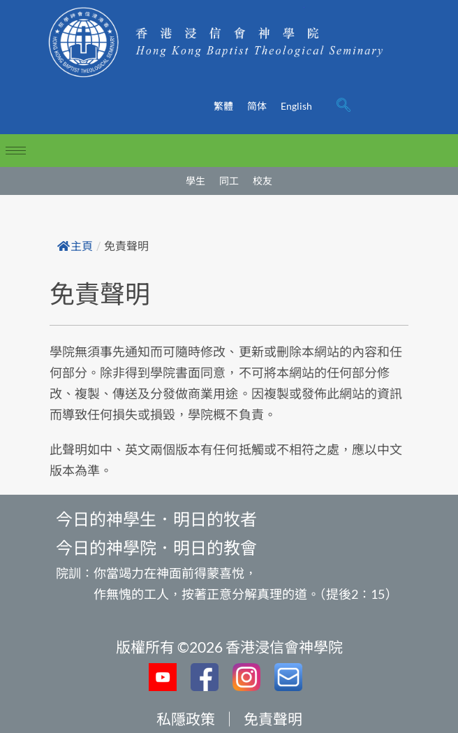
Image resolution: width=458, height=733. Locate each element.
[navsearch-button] (343, 106)
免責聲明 (273, 718)
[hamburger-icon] (15, 150)
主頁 (75, 246)
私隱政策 (185, 718)
